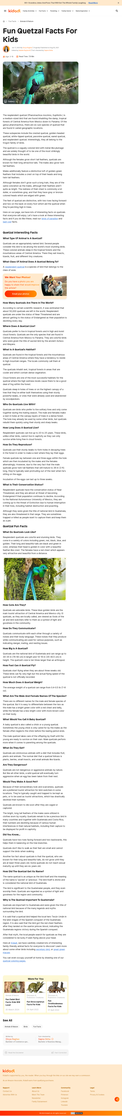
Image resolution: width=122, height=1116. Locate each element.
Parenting (53, 11)
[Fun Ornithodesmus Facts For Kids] (57, 988)
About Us (35, 1092)
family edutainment (39, 1102)
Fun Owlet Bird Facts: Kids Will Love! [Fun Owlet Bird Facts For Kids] (13, 1003)
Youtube (64, 1106)
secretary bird (43, 950)
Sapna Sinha (49, 51)
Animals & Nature (12, 996)
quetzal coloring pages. (14, 961)
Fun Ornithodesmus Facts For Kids (55, 1004)
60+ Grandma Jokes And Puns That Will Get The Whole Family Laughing (55, 3)
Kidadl (4, 21)
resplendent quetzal (15, 267)
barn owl (7, 222)
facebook (65, 1092)
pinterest (64, 1095)
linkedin (64, 1102)
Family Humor (66, 11)
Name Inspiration (82, 11)
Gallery (11, 102)
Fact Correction (61, 1053)
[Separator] (117, 1099)
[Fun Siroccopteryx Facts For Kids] (36, 988)
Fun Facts (42, 11)
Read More (96, 3)
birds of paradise (49, 219)
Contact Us (7, 1092)
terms (92, 1092)
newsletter (36, 1099)
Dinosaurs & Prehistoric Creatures (35, 997)
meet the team (38, 1095)
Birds (26, 1027)
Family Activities (28, 11)
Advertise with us (10, 1095)
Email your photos (19, 294)
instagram (65, 1099)
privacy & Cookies (97, 1095)
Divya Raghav (28, 48)
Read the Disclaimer (16, 1053)
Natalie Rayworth (25, 51)
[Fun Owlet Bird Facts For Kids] (14, 987)
